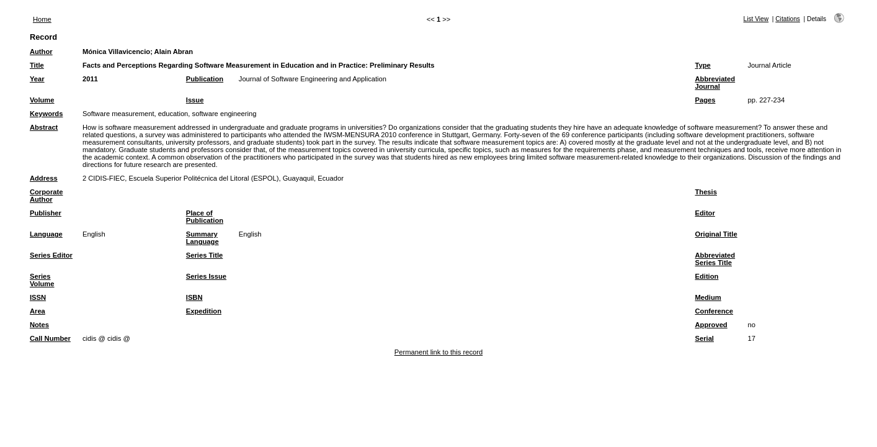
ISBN (194, 297)
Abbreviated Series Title (715, 258)
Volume (42, 100)
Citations (787, 19)
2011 (90, 79)
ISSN (38, 297)
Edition (706, 276)
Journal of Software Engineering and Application (312, 79)
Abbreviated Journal (715, 82)
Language (46, 234)
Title (37, 65)
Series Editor (51, 255)
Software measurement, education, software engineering (169, 113)
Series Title (204, 255)
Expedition (203, 311)
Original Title (716, 234)
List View (756, 19)
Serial (704, 338)
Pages (705, 100)
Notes (39, 324)
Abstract (44, 127)
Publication (204, 79)
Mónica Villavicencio (116, 51)
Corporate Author (46, 195)
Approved (711, 324)
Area (37, 311)
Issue (195, 100)
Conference (714, 311)
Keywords (46, 113)
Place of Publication (204, 216)
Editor (705, 213)
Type (702, 65)
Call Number (50, 338)
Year (37, 79)
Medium (708, 297)
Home (42, 19)
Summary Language (202, 237)
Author (41, 51)
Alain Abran (173, 51)
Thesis (705, 192)
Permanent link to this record (438, 352)
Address (44, 178)
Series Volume (42, 280)
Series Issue (206, 276)
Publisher (45, 213)
